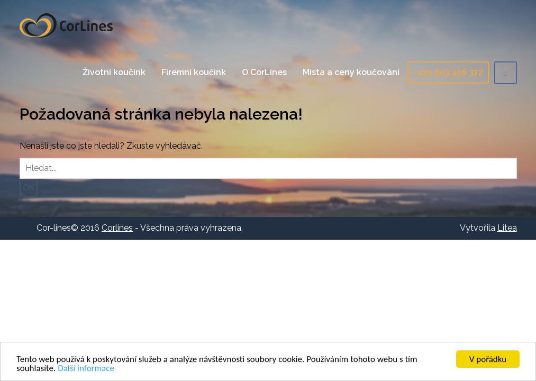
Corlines (66, 25)
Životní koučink (114, 72)
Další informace (86, 368)
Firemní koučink (193, 72)
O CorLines (264, 72)
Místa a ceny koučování (351, 72)
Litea (507, 228)
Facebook (505, 72)
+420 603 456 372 (448, 72)
